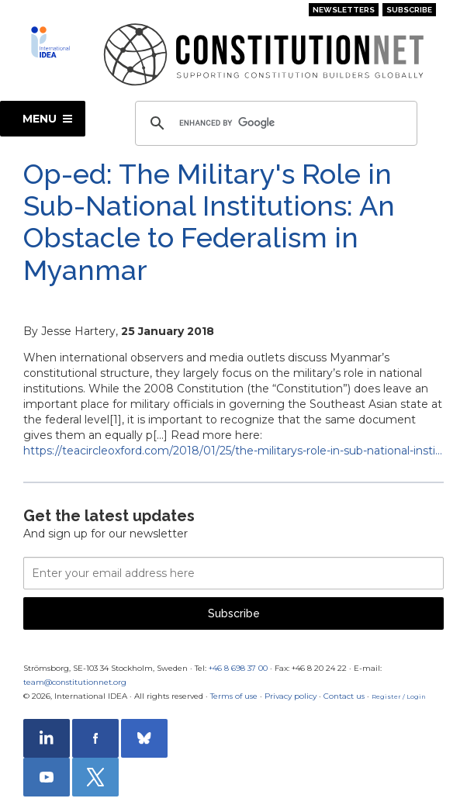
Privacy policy (291, 696)
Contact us (344, 696)
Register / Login (399, 696)
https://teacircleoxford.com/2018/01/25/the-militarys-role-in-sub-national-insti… (232, 451)
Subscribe (409, 9)
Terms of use (234, 696)
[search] (273, 123)
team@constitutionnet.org (74, 682)
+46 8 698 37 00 (238, 668)
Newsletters (344, 9)
